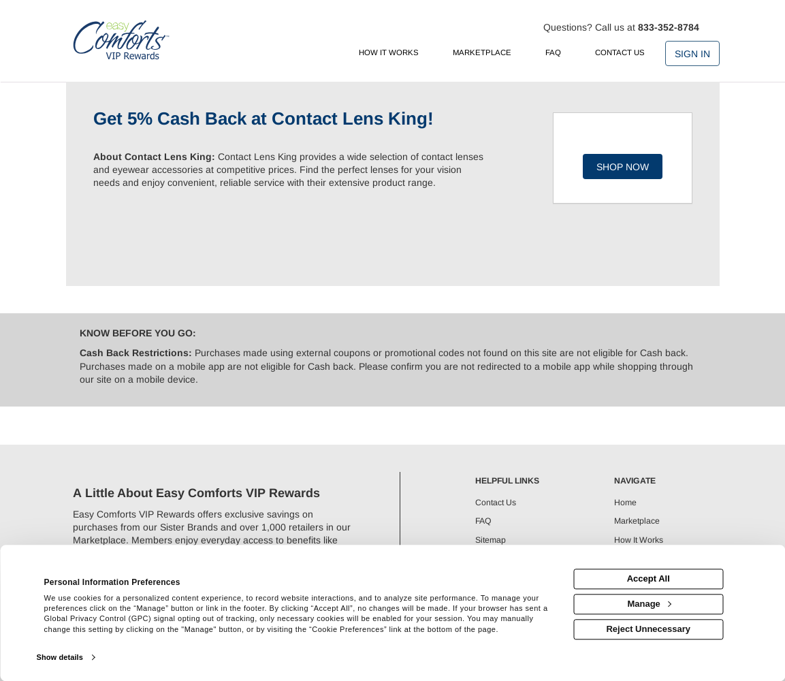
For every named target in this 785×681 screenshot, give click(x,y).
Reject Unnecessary (648, 629)
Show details (60, 657)
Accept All (648, 579)
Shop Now (622, 166)
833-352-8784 (668, 27)
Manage (649, 604)
